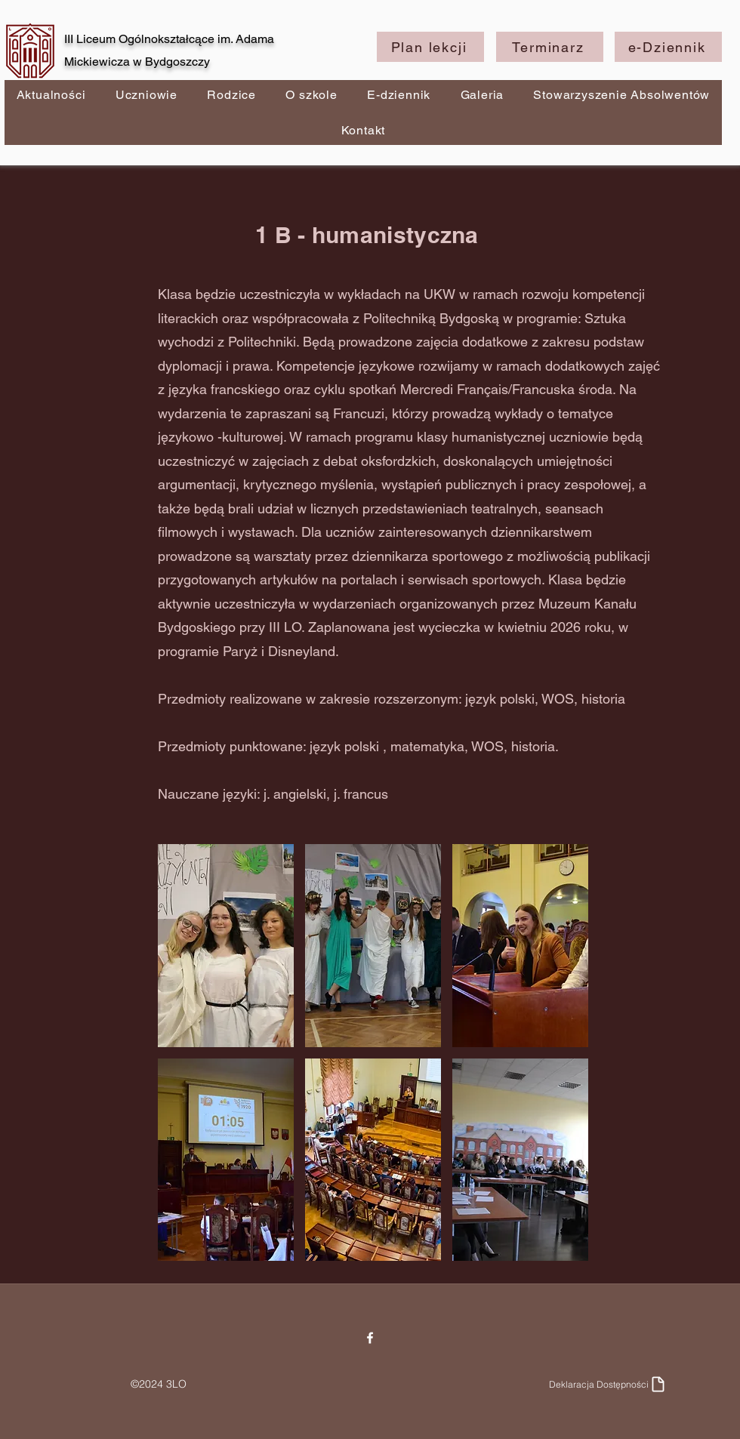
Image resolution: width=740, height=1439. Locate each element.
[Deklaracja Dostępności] (608, 1383)
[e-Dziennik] (668, 47)
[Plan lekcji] (430, 47)
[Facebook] (370, 1337)
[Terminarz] (549, 47)
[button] (226, 945)
